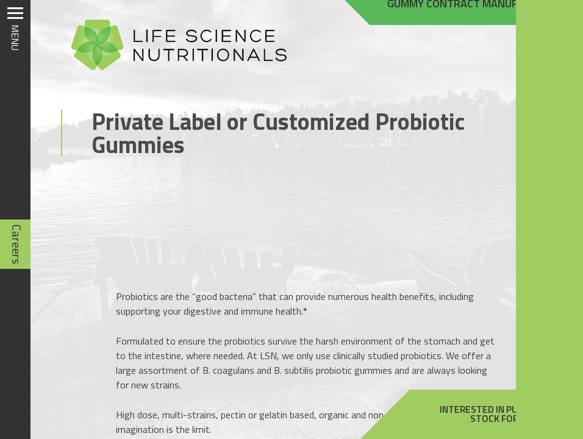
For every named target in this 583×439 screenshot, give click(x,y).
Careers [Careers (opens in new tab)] (16, 244)
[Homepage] (173, 70)
